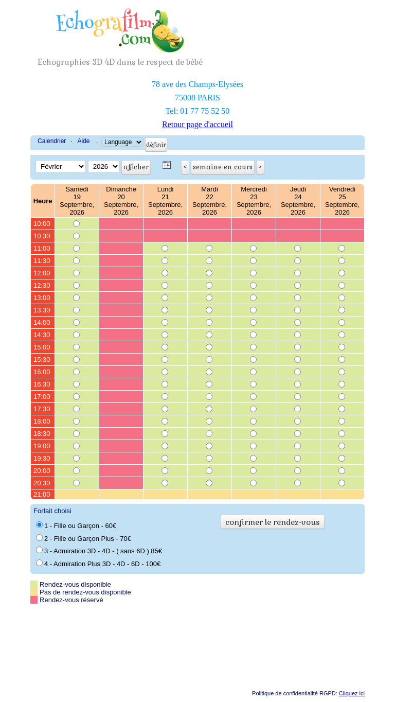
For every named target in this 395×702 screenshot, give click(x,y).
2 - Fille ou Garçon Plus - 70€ (83, 538)
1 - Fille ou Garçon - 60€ (76, 525)
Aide (83, 141)
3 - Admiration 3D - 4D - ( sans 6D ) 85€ (99, 551)
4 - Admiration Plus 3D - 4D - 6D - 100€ (98, 563)
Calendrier (52, 141)
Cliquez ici (352, 693)
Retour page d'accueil (197, 124)
